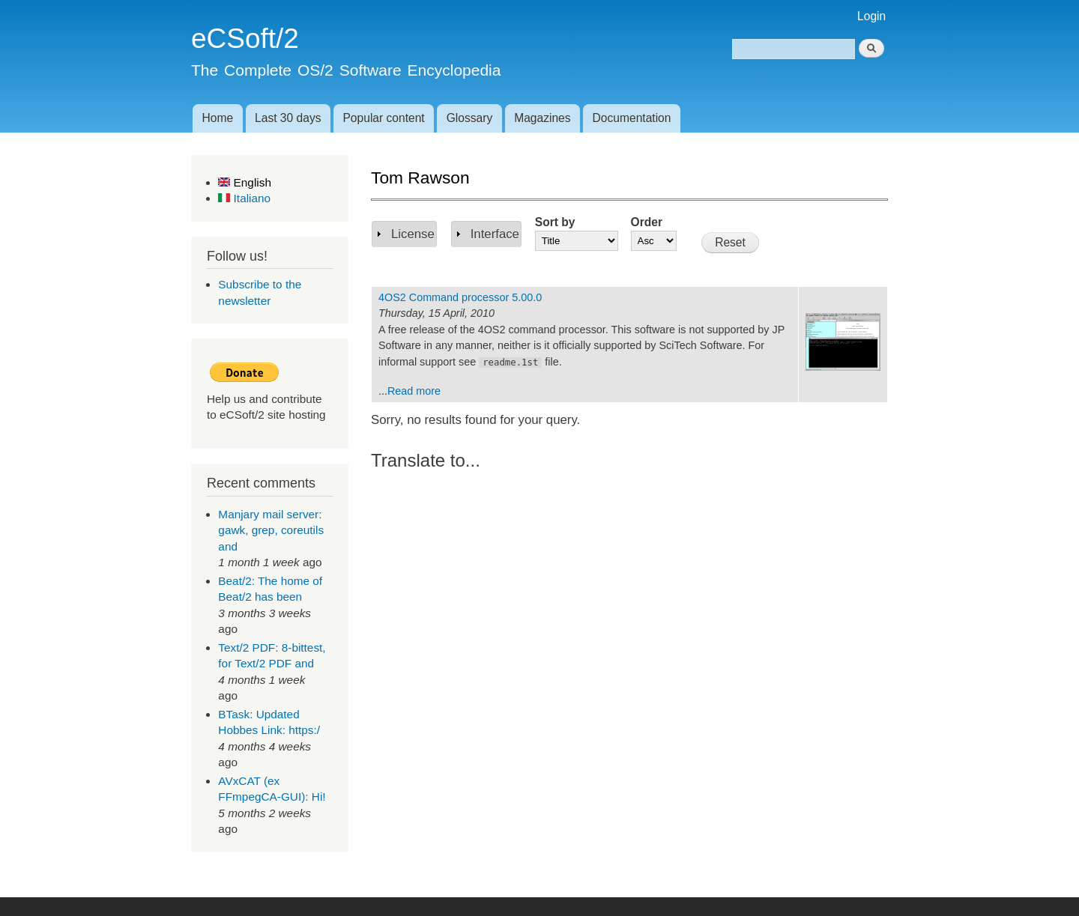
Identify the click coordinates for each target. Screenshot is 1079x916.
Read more (414, 391)
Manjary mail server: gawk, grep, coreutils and (271, 530)
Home (217, 118)
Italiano (244, 198)
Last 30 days (288, 118)
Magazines (542, 118)
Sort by (555, 222)
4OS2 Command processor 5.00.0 (460, 297)
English (244, 182)
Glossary (470, 118)
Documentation (632, 118)
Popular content (383, 118)
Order (646, 222)
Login (871, 16)
